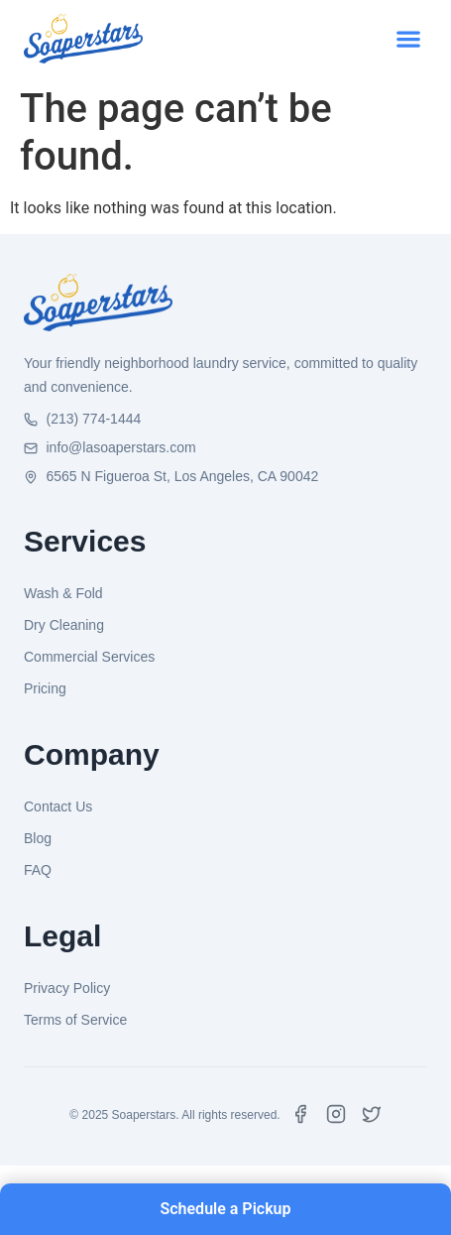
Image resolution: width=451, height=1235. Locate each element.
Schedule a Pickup (225, 1208)
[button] (408, 39)
